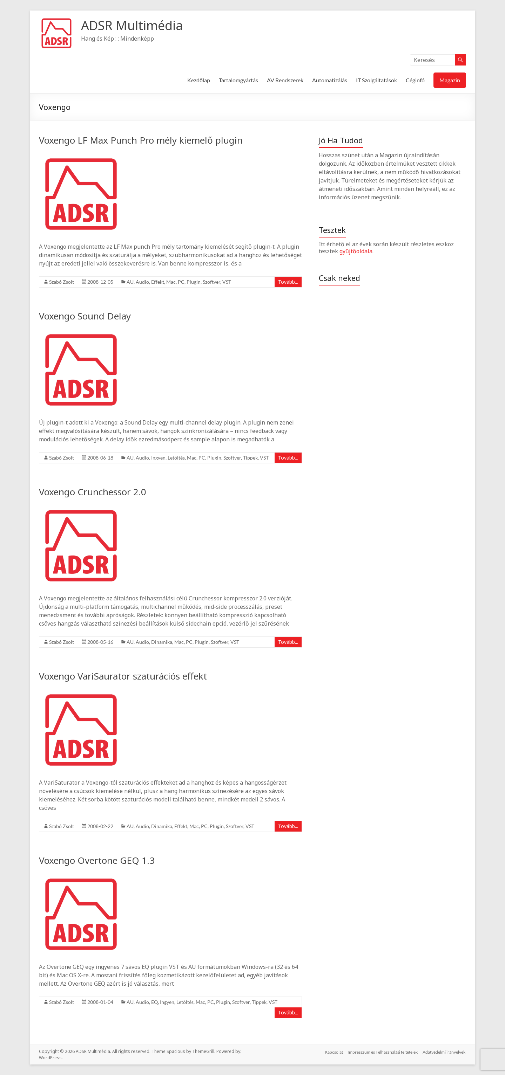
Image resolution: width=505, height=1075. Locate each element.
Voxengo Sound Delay (85, 316)
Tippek (250, 458)
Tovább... (288, 281)
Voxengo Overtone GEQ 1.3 (97, 860)
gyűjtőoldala (355, 251)
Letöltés (176, 458)
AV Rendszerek (285, 80)
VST (226, 282)
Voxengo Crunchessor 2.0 (92, 491)
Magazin (449, 80)
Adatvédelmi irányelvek (444, 1051)
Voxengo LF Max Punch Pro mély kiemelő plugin (141, 140)
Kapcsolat (333, 1051)
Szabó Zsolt (61, 282)
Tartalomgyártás (238, 80)
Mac (171, 282)
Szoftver (211, 282)
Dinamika (161, 642)
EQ (154, 1002)
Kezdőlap (198, 80)
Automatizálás (329, 80)
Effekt (157, 282)
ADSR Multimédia (132, 25)
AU (130, 282)
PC (181, 282)
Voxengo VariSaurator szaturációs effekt (123, 676)
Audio (142, 282)
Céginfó (415, 80)
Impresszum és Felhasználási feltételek (383, 1051)
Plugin (194, 282)
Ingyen (158, 458)
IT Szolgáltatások (376, 80)
